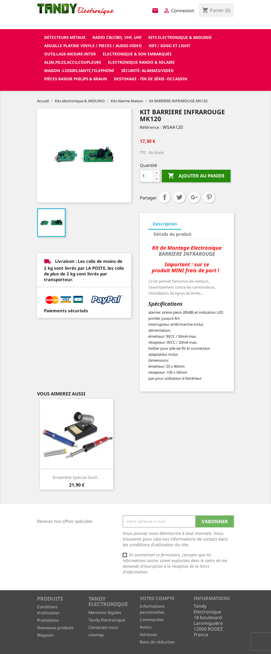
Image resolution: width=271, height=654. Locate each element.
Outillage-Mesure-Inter (70, 54)
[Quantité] (146, 176)
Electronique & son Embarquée (137, 54)
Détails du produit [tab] (172, 234)
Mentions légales (104, 612)
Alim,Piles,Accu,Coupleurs (72, 62)
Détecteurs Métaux (65, 37)
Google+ (194, 197)
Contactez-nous (103, 627)
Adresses (148, 634)
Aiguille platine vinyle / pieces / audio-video (93, 45)
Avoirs (145, 627)
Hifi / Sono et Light (169, 45)
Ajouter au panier (196, 176)
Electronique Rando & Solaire (141, 62)
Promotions (48, 620)
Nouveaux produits (55, 627)
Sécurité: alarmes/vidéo (147, 70)
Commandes (152, 619)
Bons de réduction (157, 642)
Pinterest (209, 197)
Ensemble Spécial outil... (76, 477)
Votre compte (157, 598)
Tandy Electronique (106, 620)
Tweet (179, 197)
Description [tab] (165, 224)
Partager (164, 197)
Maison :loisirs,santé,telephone (79, 70)
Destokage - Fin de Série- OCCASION (150, 78)
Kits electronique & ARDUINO (180, 37)
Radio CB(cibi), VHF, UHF (116, 37)
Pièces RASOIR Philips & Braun (75, 78)
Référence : (150, 127)
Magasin (45, 635)
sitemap (96, 634)
